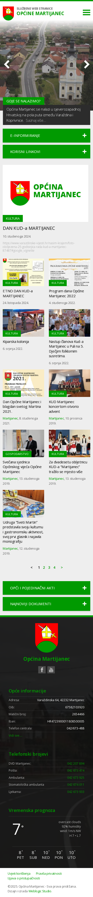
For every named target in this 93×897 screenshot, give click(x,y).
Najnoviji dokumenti (30, 603)
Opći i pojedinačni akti (32, 587)
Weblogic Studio (40, 891)
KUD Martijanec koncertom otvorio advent (64, 406)
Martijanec (10, 418)
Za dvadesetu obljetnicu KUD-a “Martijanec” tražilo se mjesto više (68, 466)
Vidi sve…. (15, 735)
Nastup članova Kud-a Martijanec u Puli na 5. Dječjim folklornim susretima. (66, 348)
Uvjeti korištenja (19, 873)
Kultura (13, 218)
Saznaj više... (36, 120)
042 (75, 763)
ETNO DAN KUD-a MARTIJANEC (18, 293)
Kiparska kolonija (16, 341)
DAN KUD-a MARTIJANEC (29, 228)
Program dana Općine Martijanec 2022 (66, 293)
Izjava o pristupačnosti (24, 878)
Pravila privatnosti (49, 873)
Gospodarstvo (17, 454)
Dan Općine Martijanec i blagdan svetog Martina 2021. (22, 406)
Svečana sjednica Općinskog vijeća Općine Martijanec (22, 466)
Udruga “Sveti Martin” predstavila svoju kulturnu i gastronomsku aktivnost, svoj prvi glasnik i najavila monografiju (23, 532)
